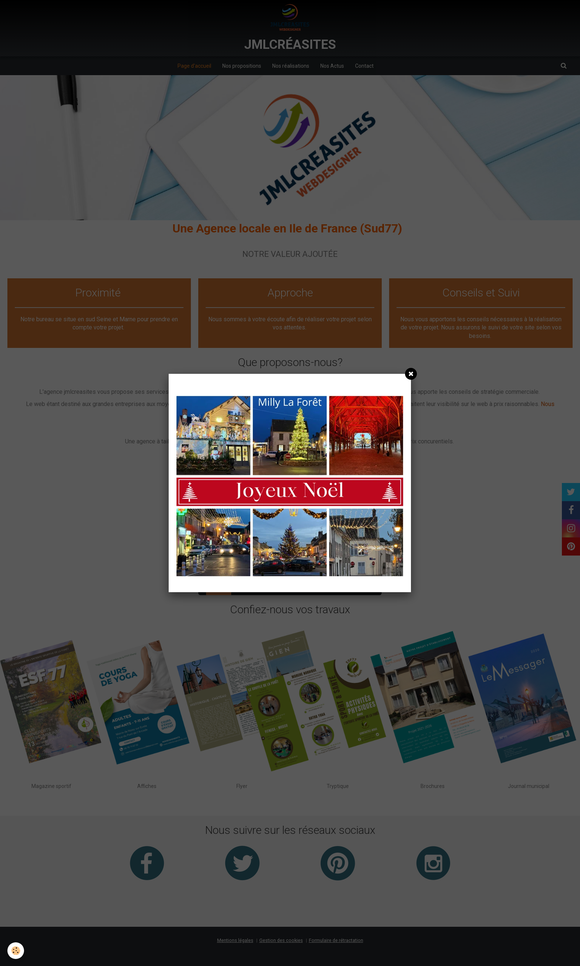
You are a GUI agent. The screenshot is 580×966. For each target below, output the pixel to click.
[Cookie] (15, 950)
